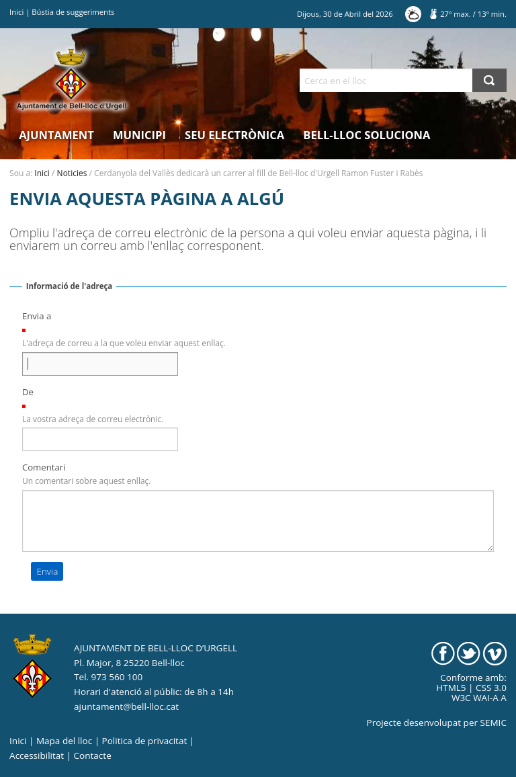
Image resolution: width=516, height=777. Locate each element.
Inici (16, 12)
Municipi (139, 134)
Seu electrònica (234, 134)
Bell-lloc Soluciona (366, 134)
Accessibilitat (36, 755)
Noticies (72, 173)
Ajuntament (56, 134)
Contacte (93, 755)
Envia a (36, 316)
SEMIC (493, 723)
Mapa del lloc (64, 741)
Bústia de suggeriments (73, 12)
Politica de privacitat (144, 741)
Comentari (44, 467)
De (28, 392)
